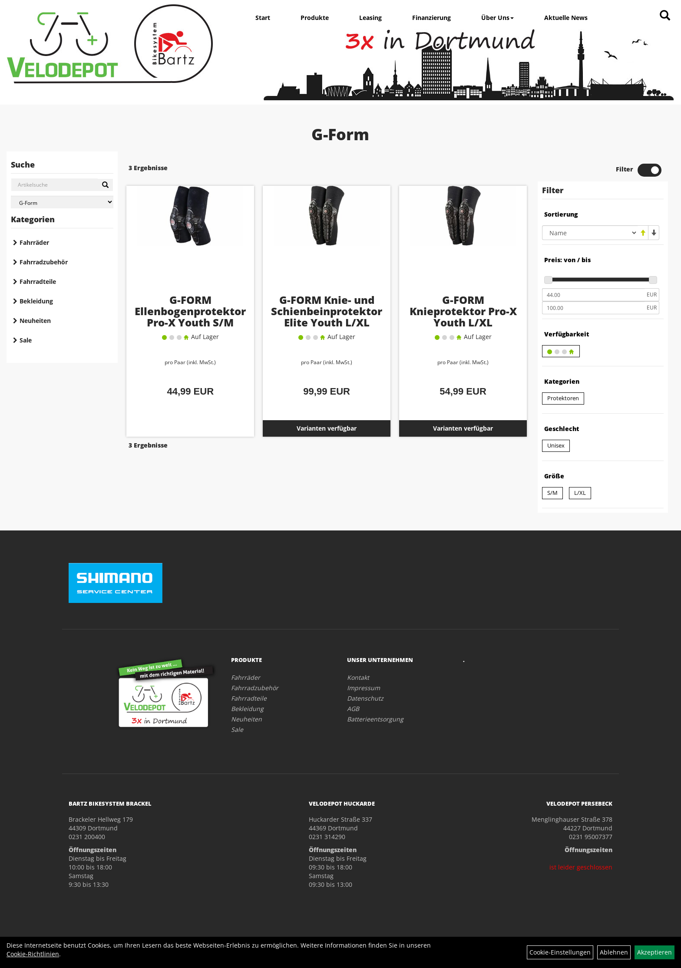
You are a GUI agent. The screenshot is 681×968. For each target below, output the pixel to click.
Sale (26, 340)
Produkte (315, 17)
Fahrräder (34, 242)
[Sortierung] (590, 232)
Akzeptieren (654, 952)
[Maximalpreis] (593, 307)
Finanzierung (431, 17)
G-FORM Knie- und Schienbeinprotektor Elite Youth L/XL (326, 311)
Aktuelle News (566, 17)
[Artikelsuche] (665, 16)
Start (262, 17)
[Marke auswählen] (62, 202)
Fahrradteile (38, 281)
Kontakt (358, 677)
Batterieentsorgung (375, 719)
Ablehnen (614, 952)
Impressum (363, 688)
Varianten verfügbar (327, 428)
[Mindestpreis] (593, 294)
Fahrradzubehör (44, 262)
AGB (353, 709)
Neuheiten (35, 320)
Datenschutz (365, 698)
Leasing (370, 17)
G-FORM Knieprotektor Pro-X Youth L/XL (463, 311)
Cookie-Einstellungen (560, 952)
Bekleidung (36, 301)
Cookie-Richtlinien (33, 954)
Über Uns (497, 17)
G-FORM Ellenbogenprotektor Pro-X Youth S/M (190, 311)
